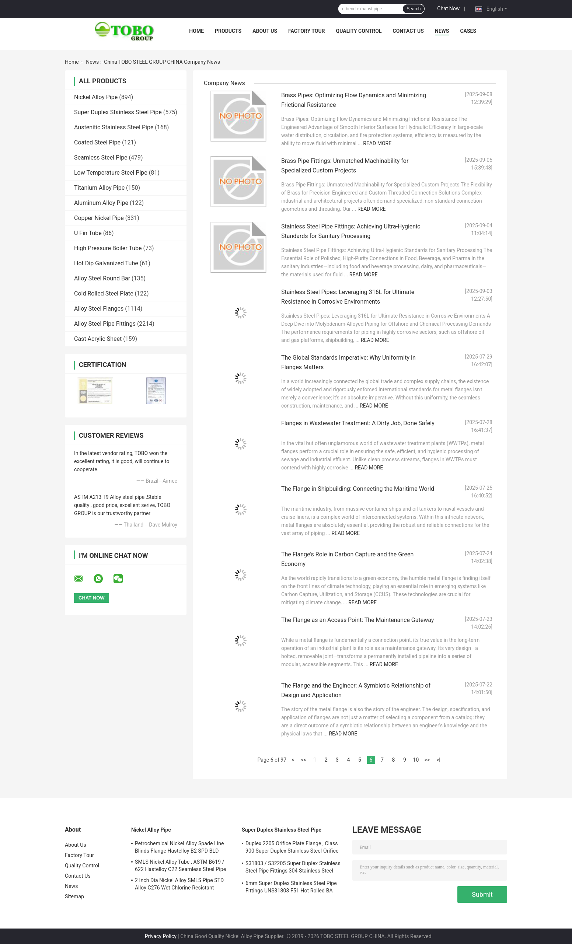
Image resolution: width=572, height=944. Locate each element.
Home (196, 31)
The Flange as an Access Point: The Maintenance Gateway (357, 619)
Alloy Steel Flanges (98, 308)
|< (292, 760)
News (442, 31)
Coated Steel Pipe (97, 142)
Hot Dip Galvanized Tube (106, 263)
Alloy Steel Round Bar (102, 278)
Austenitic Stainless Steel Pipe (113, 127)
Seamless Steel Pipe (101, 157)
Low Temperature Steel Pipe (110, 172)
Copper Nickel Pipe (99, 217)
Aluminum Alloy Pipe (101, 202)
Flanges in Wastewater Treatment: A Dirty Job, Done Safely (358, 423)
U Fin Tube (88, 233)
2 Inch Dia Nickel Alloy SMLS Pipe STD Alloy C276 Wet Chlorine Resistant (179, 884)
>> (427, 760)
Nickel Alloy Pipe (96, 97)
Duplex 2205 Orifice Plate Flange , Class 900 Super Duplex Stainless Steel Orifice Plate (291, 848)
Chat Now (448, 8)
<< (303, 760)
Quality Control (359, 31)
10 (416, 760)
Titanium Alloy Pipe (99, 187)
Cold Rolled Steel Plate (103, 293)
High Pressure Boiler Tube (108, 248)
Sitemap (74, 896)
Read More (377, 143)
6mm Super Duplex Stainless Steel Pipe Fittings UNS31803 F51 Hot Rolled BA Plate (291, 888)
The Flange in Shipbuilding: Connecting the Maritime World (357, 488)
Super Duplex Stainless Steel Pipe (118, 112)
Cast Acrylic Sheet (98, 338)
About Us (264, 31)
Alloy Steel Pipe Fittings (105, 323)
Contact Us (408, 31)
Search (414, 8)
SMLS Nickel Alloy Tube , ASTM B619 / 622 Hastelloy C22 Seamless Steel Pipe (180, 865)
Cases (468, 31)
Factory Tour (306, 31)
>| (438, 760)
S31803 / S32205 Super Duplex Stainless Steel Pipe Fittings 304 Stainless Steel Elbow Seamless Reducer (293, 868)
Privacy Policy (161, 936)
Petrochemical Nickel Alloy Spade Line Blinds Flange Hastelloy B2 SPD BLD (179, 847)
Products (228, 31)
